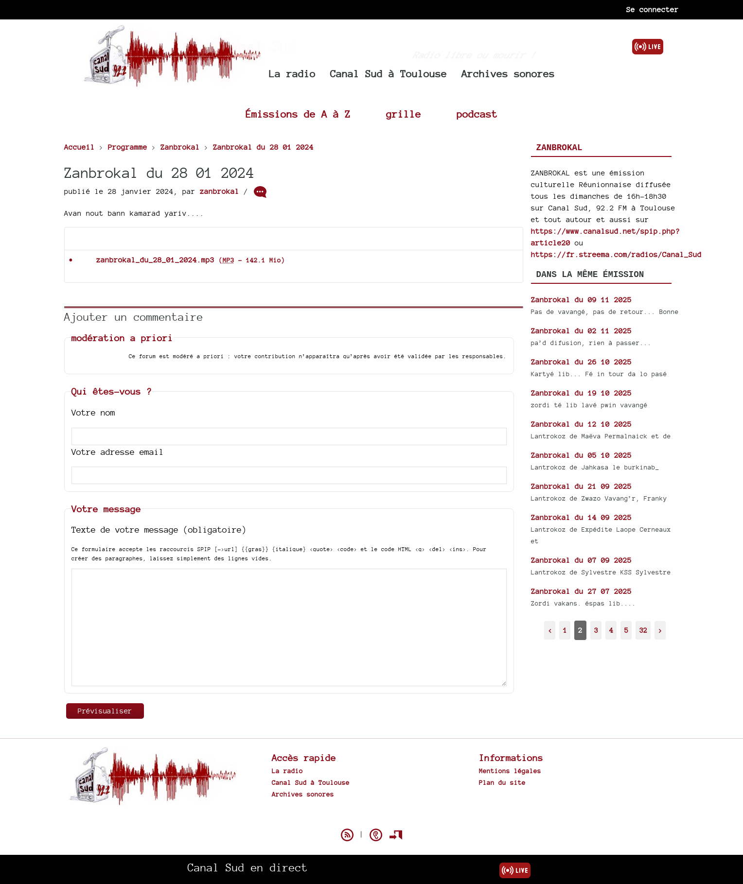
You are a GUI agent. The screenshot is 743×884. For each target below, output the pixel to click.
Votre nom (93, 412)
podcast (477, 114)
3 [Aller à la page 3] (596, 630)
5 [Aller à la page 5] (626, 630)
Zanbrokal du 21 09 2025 (581, 486)
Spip (371, 818)
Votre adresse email (117, 452)
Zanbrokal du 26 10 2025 (581, 362)
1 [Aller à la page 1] (565, 630)
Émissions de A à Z (298, 114)
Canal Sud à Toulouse (388, 74)
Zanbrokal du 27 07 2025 (581, 591)
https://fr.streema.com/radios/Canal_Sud (616, 254)
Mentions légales (510, 771)
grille (403, 114)
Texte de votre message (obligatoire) (159, 529)
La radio (292, 74)
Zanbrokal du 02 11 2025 (581, 331)
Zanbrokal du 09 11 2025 (581, 299)
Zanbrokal (559, 148)
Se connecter (652, 9)
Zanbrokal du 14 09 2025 (581, 517)
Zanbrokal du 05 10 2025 (581, 455)
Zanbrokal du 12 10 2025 (581, 424)
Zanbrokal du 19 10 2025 (581, 393)
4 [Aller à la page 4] (611, 630)
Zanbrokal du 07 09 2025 (581, 560)
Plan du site (502, 782)
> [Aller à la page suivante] (660, 630)
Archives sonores (508, 74)
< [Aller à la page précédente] (550, 630)
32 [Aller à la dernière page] (643, 630)
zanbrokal (219, 191)
